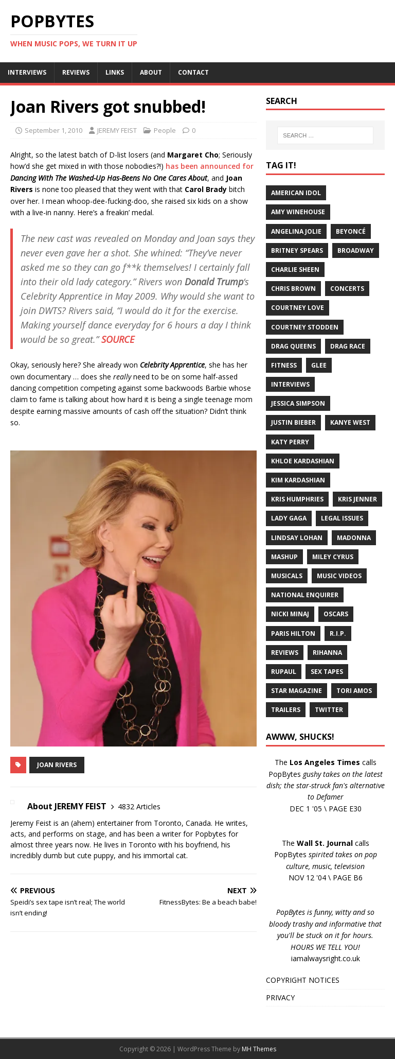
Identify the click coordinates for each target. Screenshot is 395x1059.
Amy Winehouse (298, 211)
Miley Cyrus (332, 556)
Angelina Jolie (296, 231)
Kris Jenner (357, 499)
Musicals (286, 575)
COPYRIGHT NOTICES (302, 980)
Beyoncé (351, 231)
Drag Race (347, 346)
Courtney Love (297, 307)
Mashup (284, 556)
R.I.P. (338, 633)
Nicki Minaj (290, 614)
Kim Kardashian (298, 480)
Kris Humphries (297, 499)
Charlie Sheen (295, 269)
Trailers (285, 709)
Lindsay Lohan (296, 537)
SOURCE (117, 339)
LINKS (114, 72)
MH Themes (259, 1049)
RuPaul (283, 671)
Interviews (290, 384)
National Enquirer (304, 595)
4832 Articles (139, 806)
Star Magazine (296, 690)
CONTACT (193, 72)
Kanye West (350, 422)
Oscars (336, 614)
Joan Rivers (57, 764)
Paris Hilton (293, 633)
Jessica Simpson (298, 403)
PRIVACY (280, 997)
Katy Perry (290, 442)
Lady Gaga (289, 518)
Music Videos (339, 575)
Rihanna (327, 652)
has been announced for (210, 166)
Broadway (355, 250)
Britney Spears (297, 250)
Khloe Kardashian (302, 461)
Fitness (284, 365)
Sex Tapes (327, 671)
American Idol (296, 192)
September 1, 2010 (53, 130)
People (165, 130)
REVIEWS (75, 72)
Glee (319, 365)
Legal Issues (342, 518)
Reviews (284, 652)
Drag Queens (293, 346)
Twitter (329, 709)
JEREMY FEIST (117, 130)
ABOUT (151, 72)
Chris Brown (293, 288)
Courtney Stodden (304, 327)
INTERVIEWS (27, 72)
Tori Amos (354, 690)
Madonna (354, 537)
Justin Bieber (293, 422)
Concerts (347, 288)
